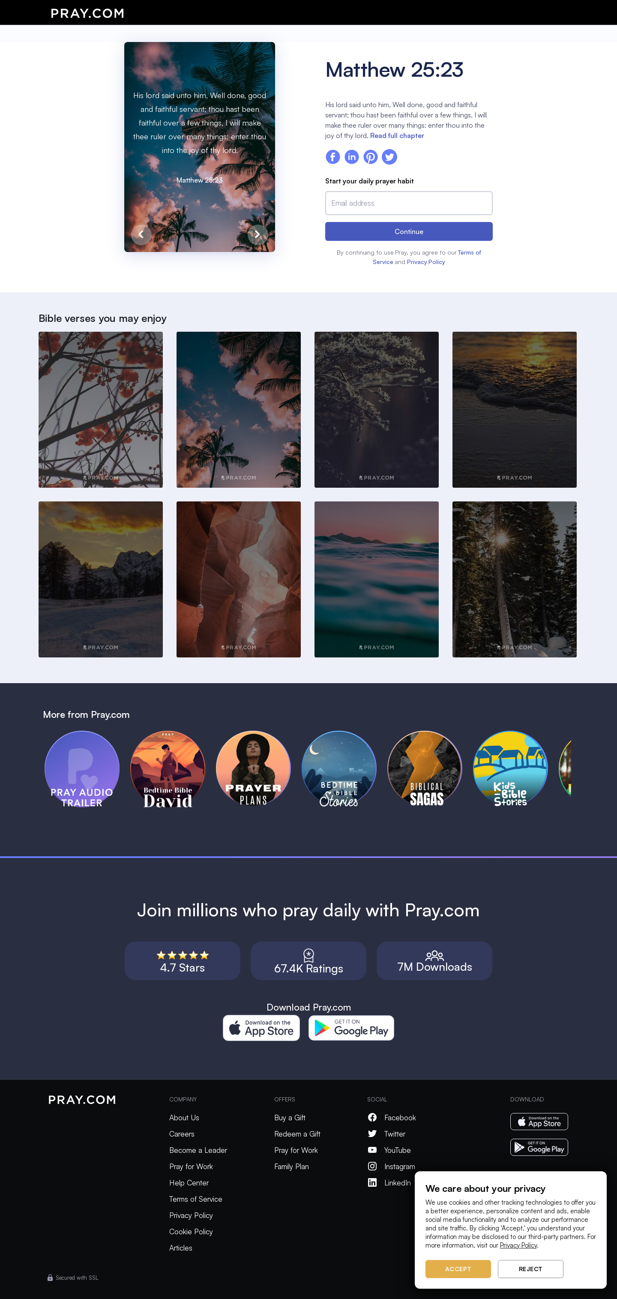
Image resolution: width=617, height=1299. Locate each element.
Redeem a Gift (297, 1133)
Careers (182, 1133)
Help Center (189, 1182)
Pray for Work (191, 1166)
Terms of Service (195, 1198)
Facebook (391, 1117)
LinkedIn (389, 1182)
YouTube (389, 1150)
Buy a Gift (290, 1117)
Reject (531, 1268)
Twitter (386, 1133)
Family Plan (291, 1166)
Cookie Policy (191, 1231)
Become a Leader (198, 1150)
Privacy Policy (426, 261)
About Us (184, 1117)
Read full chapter (397, 135)
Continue (409, 231)
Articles (180, 1247)
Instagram (391, 1166)
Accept (458, 1268)
